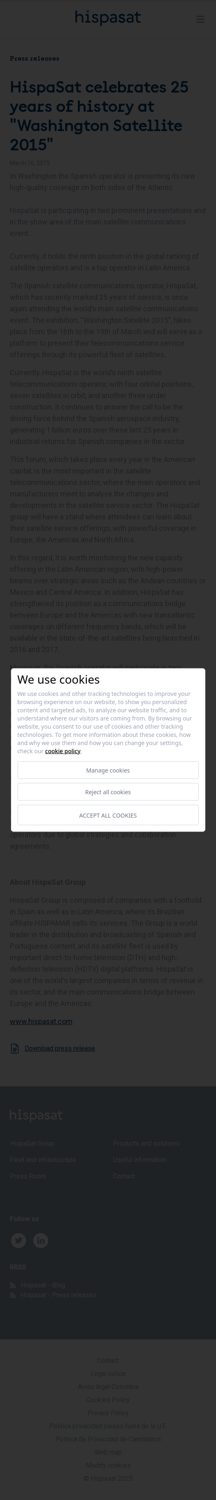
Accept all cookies (107, 815)
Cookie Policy (62, 751)
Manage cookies (108, 770)
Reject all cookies (108, 792)
